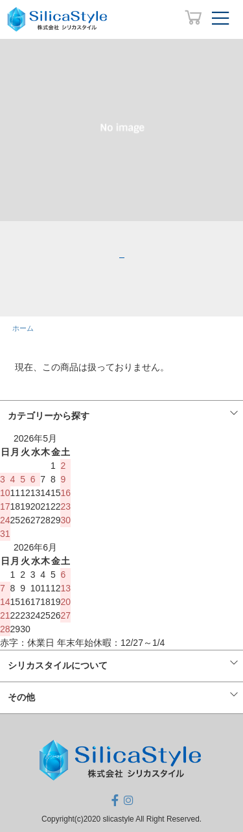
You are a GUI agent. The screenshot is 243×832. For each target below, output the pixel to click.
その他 (21, 697)
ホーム (23, 328)
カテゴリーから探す (48, 415)
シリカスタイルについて (58, 665)
